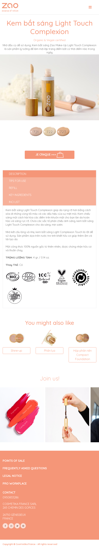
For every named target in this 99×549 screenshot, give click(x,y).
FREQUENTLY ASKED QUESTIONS (25, 468)
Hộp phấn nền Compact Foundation (82, 355)
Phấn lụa (49, 350)
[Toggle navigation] (90, 7)
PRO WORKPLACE (15, 483)
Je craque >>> (49, 155)
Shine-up (16, 350)
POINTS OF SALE (14, 460)
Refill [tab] (13, 188)
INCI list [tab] (14, 202)
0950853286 (10, 497)
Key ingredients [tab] (20, 195)
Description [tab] (17, 174)
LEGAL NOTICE (12, 476)
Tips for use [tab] (17, 181)
